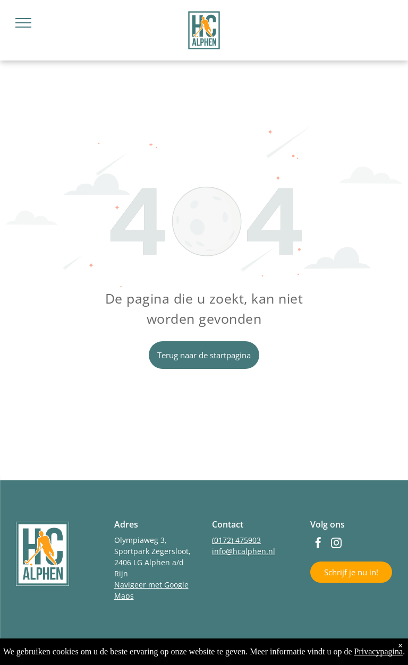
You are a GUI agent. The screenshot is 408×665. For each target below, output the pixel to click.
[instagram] (336, 544)
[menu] (23, 23)
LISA (284, 652)
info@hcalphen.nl (243, 551)
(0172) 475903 (236, 540)
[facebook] (318, 544)
